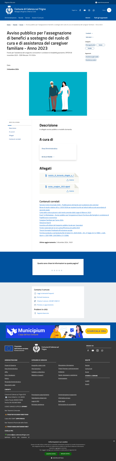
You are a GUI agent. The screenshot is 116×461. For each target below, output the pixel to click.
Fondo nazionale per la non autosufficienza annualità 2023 (60, 228)
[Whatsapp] (93, 10)
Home (9, 25)
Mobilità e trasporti (37, 375)
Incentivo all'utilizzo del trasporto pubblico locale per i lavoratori (61, 225)
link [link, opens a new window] (75, 450)
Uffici (6, 372)
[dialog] (58, 450)
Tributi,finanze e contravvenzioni (68, 368)
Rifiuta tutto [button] (65, 454)
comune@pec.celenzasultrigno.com (18, 435)
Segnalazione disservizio (39, 398)
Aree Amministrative (11, 369)
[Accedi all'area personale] (102, 2)
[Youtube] (84, 10)
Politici (7, 378)
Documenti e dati (10, 385)
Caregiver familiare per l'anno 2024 (51, 220)
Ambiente (61, 372)
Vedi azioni (90, 37)
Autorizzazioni (62, 378)
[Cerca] (109, 10)
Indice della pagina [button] (14, 122)
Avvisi (21, 25)
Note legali (61, 401)
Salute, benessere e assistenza (67, 375)
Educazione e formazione (66, 365)
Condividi (89, 33)
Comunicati (88, 369)
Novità (15, 25)
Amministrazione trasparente (67, 395)
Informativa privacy (64, 398)
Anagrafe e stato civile (38, 365)
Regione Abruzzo (10, 2)
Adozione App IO (45, 222)
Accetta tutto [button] (51, 454)
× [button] (114, 441)
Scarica (70, 180)
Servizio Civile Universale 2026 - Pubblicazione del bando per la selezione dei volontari (69, 205)
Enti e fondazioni (10, 375)
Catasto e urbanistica (38, 372)
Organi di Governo (10, 365)
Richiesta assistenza (38, 404)
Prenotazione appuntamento (40, 395)
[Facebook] (79, 10)
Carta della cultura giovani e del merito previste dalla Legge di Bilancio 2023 (65, 212)
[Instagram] (88, 10)
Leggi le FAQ (35, 401)
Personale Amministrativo (13, 382)
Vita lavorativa (36, 369)
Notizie (87, 365)
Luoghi (87, 381)
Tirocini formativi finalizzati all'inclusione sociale (56, 230)
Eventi (87, 384)
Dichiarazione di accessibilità (67, 404)
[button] (58, 458)
